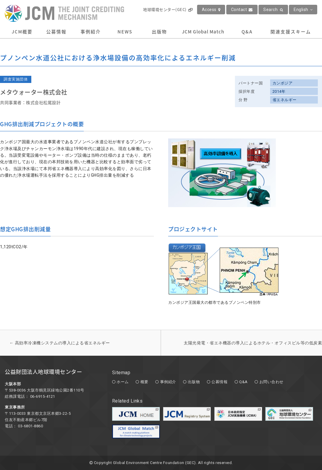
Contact (242, 9)
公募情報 (56, 31)
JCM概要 (22, 31)
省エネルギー (285, 100)
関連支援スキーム (290, 31)
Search (273, 9)
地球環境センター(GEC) (167, 9)
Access (211, 9)
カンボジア (283, 83)
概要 (144, 382)
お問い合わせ (271, 382)
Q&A (247, 31)
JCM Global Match (203, 31)
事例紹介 (90, 31)
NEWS (124, 31)
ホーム (123, 382)
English (303, 9)
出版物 (159, 31)
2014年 (279, 91)
